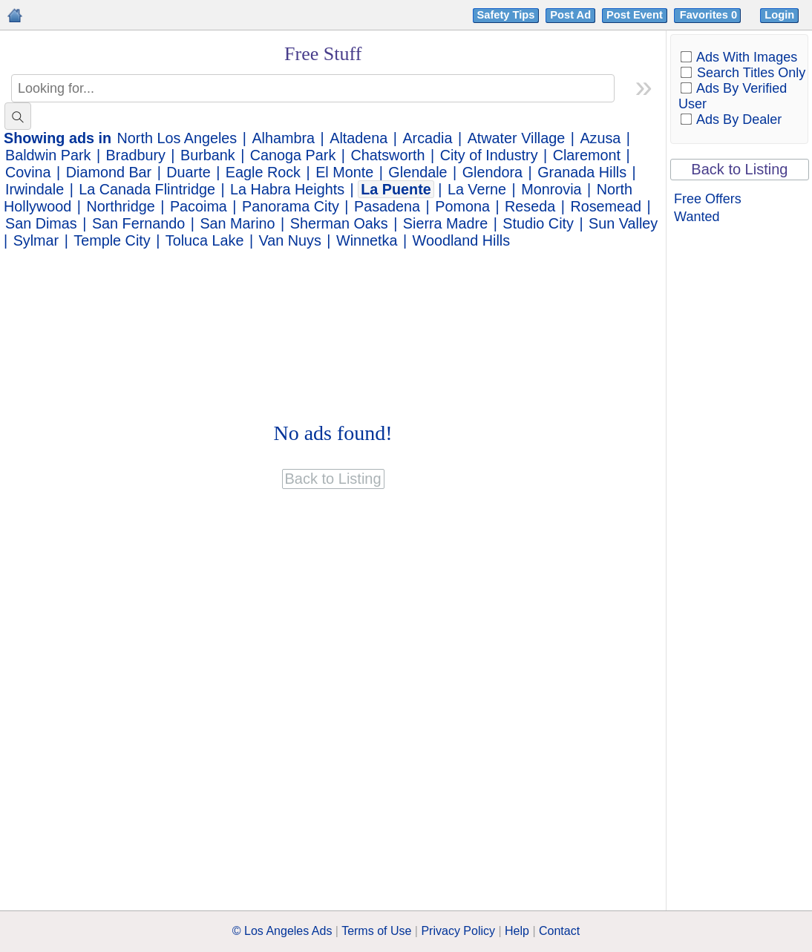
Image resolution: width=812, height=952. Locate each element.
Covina (28, 172)
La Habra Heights (287, 189)
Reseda (530, 206)
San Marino (237, 223)
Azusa (600, 138)
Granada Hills (581, 172)
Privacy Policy (458, 931)
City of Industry (489, 155)
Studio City (538, 223)
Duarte (188, 172)
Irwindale (34, 189)
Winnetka (366, 240)
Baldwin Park (48, 155)
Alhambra (283, 138)
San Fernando (138, 223)
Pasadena (387, 206)
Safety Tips (506, 15)
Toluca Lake (205, 240)
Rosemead (605, 206)
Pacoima (198, 206)
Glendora (492, 172)
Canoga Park (292, 155)
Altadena (358, 138)
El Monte (344, 172)
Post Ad (570, 15)
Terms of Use (376, 931)
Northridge (120, 206)
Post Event (634, 15)
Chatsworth (387, 155)
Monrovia (551, 189)
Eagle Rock (263, 172)
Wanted (696, 216)
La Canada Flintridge (147, 189)
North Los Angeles (177, 138)
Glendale (417, 172)
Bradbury (136, 155)
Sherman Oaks (339, 223)
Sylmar (36, 240)
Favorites (710, 15)
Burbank (207, 155)
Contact (559, 931)
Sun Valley (623, 223)
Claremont (587, 155)
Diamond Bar (108, 172)
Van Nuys (290, 240)
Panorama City (290, 206)
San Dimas (41, 223)
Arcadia (427, 138)
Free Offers (707, 198)
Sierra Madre (445, 223)
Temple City (111, 240)
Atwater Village (517, 138)
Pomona (462, 206)
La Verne (477, 189)
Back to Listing (739, 169)
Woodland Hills (462, 240)
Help (517, 931)
